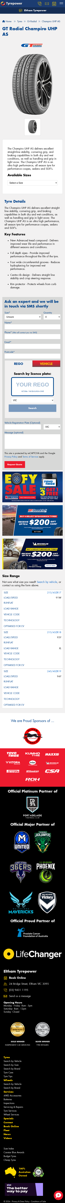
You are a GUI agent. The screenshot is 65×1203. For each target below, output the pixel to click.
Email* (7, 342)
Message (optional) (13, 432)
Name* (8, 322)
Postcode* (9, 351)
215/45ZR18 (54, 632)
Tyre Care (8, 1072)
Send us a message (20, 996)
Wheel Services (11, 1114)
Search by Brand (12, 1068)
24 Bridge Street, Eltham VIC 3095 (29, 984)
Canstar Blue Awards (14, 1152)
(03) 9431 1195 (18, 990)
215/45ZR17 (54, 592)
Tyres (7, 1057)
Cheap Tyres (10, 1160)
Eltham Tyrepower (32, 10)
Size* (7, 312)
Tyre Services (10, 1110)
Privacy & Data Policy (20, 1201)
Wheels (8, 1080)
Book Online (11, 1126)
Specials (8, 1118)
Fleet (6, 1130)
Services (8, 1091)
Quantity (47, 312)
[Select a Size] (32, 183)
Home (6, 21)
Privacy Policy (10, 456)
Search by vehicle (47, 582)
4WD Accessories (12, 1095)
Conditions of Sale (38, 1201)
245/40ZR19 (54, 671)
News (7, 1134)
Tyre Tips (8, 1076)
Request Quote (14, 464)
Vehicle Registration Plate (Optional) (22, 422)
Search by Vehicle (12, 1061)
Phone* (20, 332)
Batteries (8, 1099)
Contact (8, 1122)
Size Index (9, 1148)
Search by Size (11, 1064)
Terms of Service (30, 456)
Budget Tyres (10, 1156)
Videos (8, 1138)
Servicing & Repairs (13, 1107)
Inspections (9, 1103)
